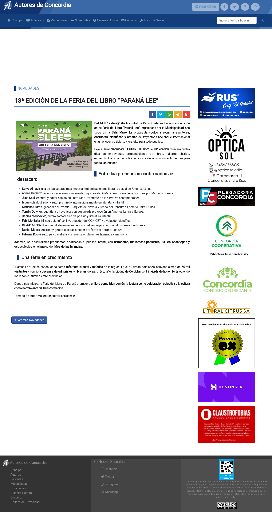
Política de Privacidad (25, 502)
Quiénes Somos (105, 20)
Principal (15, 20)
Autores (15, 474)
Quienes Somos (21, 493)
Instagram (109, 484)
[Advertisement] (136, 55)
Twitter (107, 477)
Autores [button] (34, 20)
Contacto (129, 20)
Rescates (16, 479)
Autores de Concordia (37, 5)
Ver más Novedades (29, 320)
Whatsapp (109, 492)
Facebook (109, 469)
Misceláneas (57, 20)
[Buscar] (237, 20)
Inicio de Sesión (152, 20)
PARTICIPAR (205, 7)
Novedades (80, 20)
